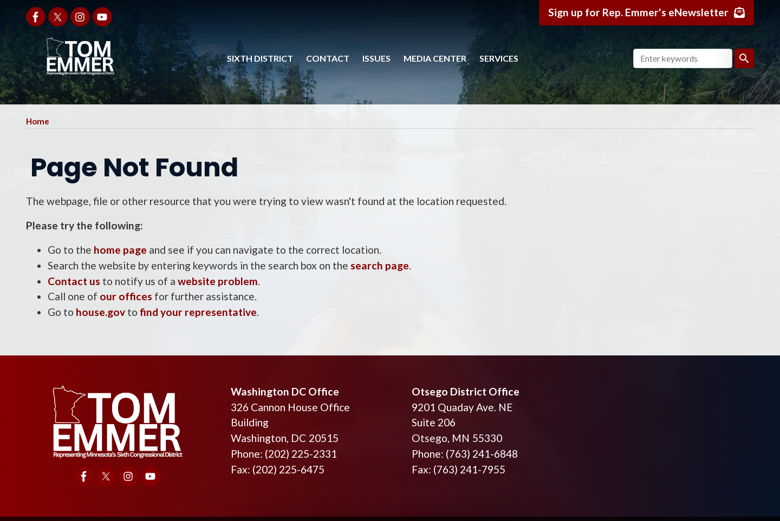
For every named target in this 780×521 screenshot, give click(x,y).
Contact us (74, 281)
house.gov (100, 312)
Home (37, 121)
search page (379, 265)
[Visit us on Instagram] (80, 17)
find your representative (198, 312)
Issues (376, 58)
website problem (218, 281)
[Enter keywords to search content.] (682, 58)
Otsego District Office (465, 391)
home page (120, 249)
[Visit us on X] (58, 17)
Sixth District (260, 58)
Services (498, 58)
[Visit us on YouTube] (102, 17)
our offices (126, 296)
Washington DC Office (285, 391)
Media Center (435, 58)
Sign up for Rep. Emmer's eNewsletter (638, 12)
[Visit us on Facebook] (36, 17)
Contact (327, 58)
